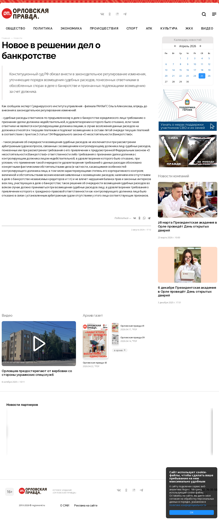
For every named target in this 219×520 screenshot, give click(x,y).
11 (202, 64)
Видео (207, 28)
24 (195, 75)
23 (187, 75)
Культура (168, 28)
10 (195, 64)
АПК (149, 28)
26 (209, 75)
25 (202, 75)
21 (173, 75)
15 (180, 69)
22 (180, 75)
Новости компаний (173, 176)
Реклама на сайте (85, 507)
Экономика (71, 28)
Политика (43, 28)
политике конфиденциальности (187, 505)
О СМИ (64, 507)
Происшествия (104, 28)
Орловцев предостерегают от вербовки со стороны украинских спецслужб (37, 375)
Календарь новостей (187, 40)
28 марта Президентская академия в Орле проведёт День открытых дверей (186, 227)
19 (209, 69)
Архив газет (93, 317)
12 (209, 64)
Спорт (132, 28)
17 (195, 69)
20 (166, 75)
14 (173, 69)
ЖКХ (189, 28)
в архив (119, 352)
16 (187, 69)
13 (166, 69)
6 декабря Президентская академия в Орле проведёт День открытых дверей (186, 293)
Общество (15, 28)
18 (202, 69)
